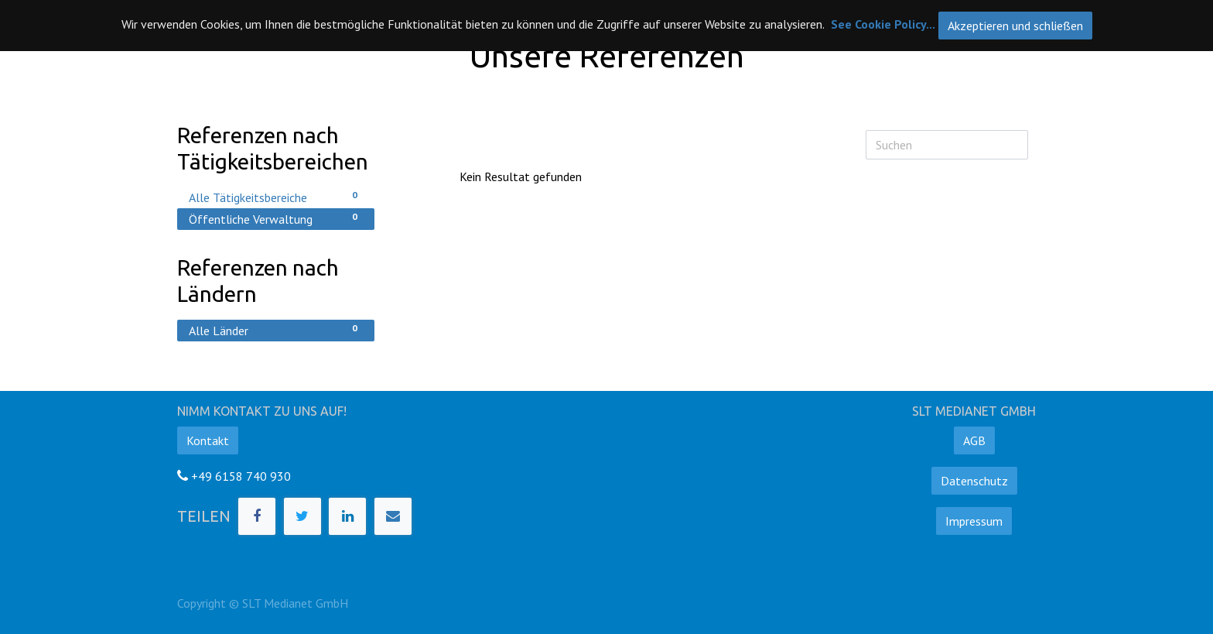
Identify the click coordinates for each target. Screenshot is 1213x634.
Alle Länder (276, 329)
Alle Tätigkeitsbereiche (276, 196)
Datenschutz (974, 480)
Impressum (974, 521)
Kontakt (207, 440)
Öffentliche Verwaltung (276, 218)
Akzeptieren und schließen (1015, 25)
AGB (974, 440)
